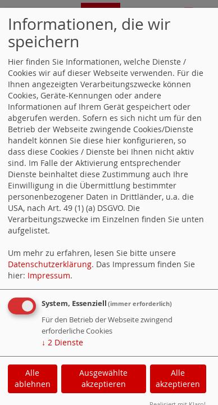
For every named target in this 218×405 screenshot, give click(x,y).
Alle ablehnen (33, 378)
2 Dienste (62, 342)
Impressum (49, 275)
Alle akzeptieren (178, 378)
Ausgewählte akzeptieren (103, 378)
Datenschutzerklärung (50, 264)
